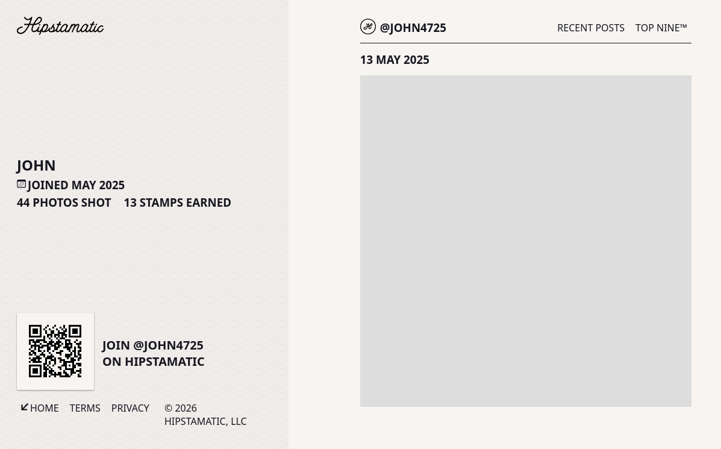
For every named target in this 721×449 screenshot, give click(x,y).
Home (44, 408)
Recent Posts (591, 27)
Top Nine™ (661, 27)
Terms (85, 408)
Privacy (130, 408)
